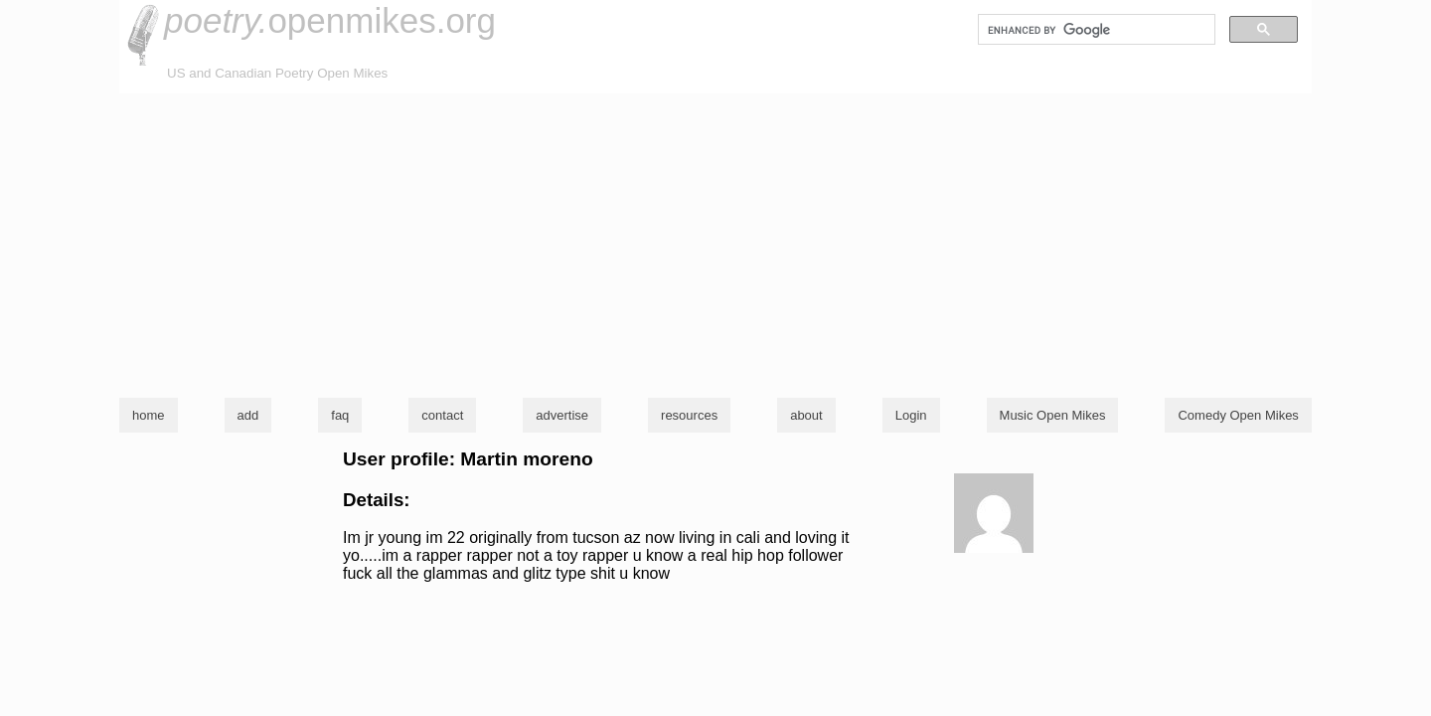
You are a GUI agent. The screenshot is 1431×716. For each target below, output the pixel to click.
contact (442, 415)
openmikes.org (330, 20)
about (806, 415)
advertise (562, 415)
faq (340, 415)
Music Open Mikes (1053, 415)
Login (911, 415)
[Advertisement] (715, 242)
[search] (1094, 30)
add (248, 415)
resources (689, 415)
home (148, 415)
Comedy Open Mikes (1238, 415)
